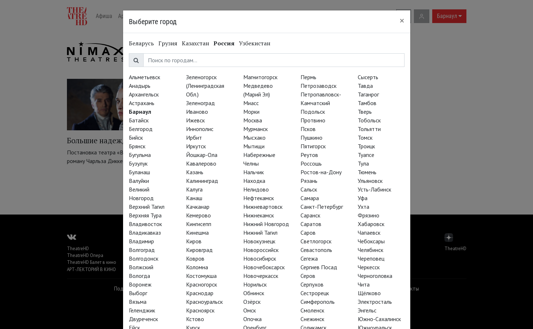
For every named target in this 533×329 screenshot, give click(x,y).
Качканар (197, 206)
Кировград (199, 249)
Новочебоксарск (264, 267)
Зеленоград (200, 103)
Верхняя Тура (145, 215)
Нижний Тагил (260, 232)
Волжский (141, 267)
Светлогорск (316, 241)
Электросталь (375, 301)
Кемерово (198, 215)
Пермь (308, 77)
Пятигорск (313, 146)
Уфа (362, 198)
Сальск (309, 189)
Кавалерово (201, 163)
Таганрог (368, 94)
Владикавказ (145, 232)
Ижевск (195, 120)
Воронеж (140, 284)
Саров (308, 232)
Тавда (365, 85)
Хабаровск (371, 223)
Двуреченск (143, 319)
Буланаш (139, 172)
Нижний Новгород (266, 223)
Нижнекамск (258, 215)
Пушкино (311, 137)
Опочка (252, 319)
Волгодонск (143, 258)
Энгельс (367, 310)
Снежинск (312, 319)
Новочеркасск (260, 275)
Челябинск (370, 249)
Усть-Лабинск (374, 189)
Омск (249, 310)
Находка (254, 180)
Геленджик (142, 310)
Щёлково (369, 293)
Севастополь (316, 249)
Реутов (309, 154)
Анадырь (139, 85)
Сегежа (309, 258)
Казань (194, 172)
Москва (252, 120)
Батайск (139, 120)
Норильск (255, 284)
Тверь (365, 111)
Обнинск (253, 293)
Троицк (366, 146)
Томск (365, 137)
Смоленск (312, 310)
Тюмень (367, 172)
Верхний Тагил (146, 206)
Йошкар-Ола (201, 154)
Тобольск (369, 120)
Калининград (202, 180)
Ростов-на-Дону (321, 172)
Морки (251, 111)
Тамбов (367, 103)
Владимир (141, 241)
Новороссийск (261, 249)
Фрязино (368, 215)
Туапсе (366, 154)
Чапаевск (369, 232)
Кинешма (197, 232)
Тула (363, 163)
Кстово (195, 319)
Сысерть (368, 77)
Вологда (139, 275)
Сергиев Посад (319, 267)
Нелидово (256, 189)
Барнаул (140, 111)
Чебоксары (371, 241)
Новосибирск (259, 258)
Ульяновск (370, 180)
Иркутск (196, 146)
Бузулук (138, 163)
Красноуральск (204, 301)
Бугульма (140, 154)
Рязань (309, 180)
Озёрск (252, 301)
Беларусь (141, 43)
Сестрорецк (315, 293)
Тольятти (369, 128)
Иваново (197, 111)
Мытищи (254, 146)
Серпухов (312, 284)
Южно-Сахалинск (379, 319)
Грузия (167, 43)
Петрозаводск (318, 85)
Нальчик (253, 172)
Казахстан (195, 43)
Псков (308, 128)
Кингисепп (198, 223)
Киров (194, 241)
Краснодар (199, 293)
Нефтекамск (258, 198)
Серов (308, 275)
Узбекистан (254, 43)
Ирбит (194, 137)
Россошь (311, 163)
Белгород (141, 128)
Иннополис (199, 128)
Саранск (310, 215)
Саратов (311, 223)
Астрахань (141, 103)
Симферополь (318, 301)
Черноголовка (375, 275)
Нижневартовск (263, 206)
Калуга (194, 189)
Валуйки (139, 180)
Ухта (363, 206)
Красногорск (201, 284)
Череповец (371, 258)
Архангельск (144, 94)
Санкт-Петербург (322, 206)
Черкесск (369, 267)
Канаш (194, 198)
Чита (364, 284)
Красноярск (200, 310)
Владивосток (145, 223)
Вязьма (137, 301)
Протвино (313, 120)
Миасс (251, 103)
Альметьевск (144, 77)
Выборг (138, 293)
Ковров (195, 258)
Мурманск (255, 128)
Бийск (136, 137)
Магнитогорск (260, 77)
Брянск (137, 146)
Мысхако (254, 137)
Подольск (313, 111)
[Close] (402, 20)
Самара (310, 198)
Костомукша (201, 275)
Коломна (197, 267)
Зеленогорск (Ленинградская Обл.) (205, 85)
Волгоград (142, 249)
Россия (224, 43)
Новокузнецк (259, 241)
